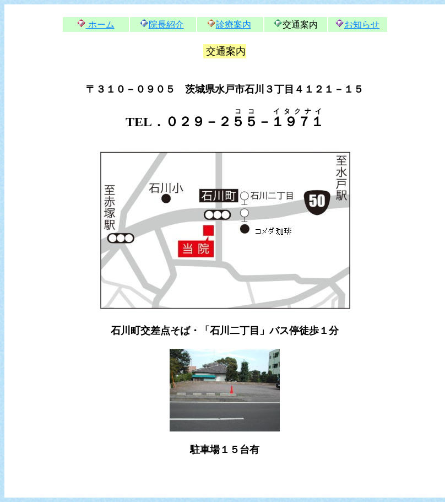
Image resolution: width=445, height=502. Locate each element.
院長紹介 (166, 24)
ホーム (100, 24)
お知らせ (361, 24)
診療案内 (233, 24)
